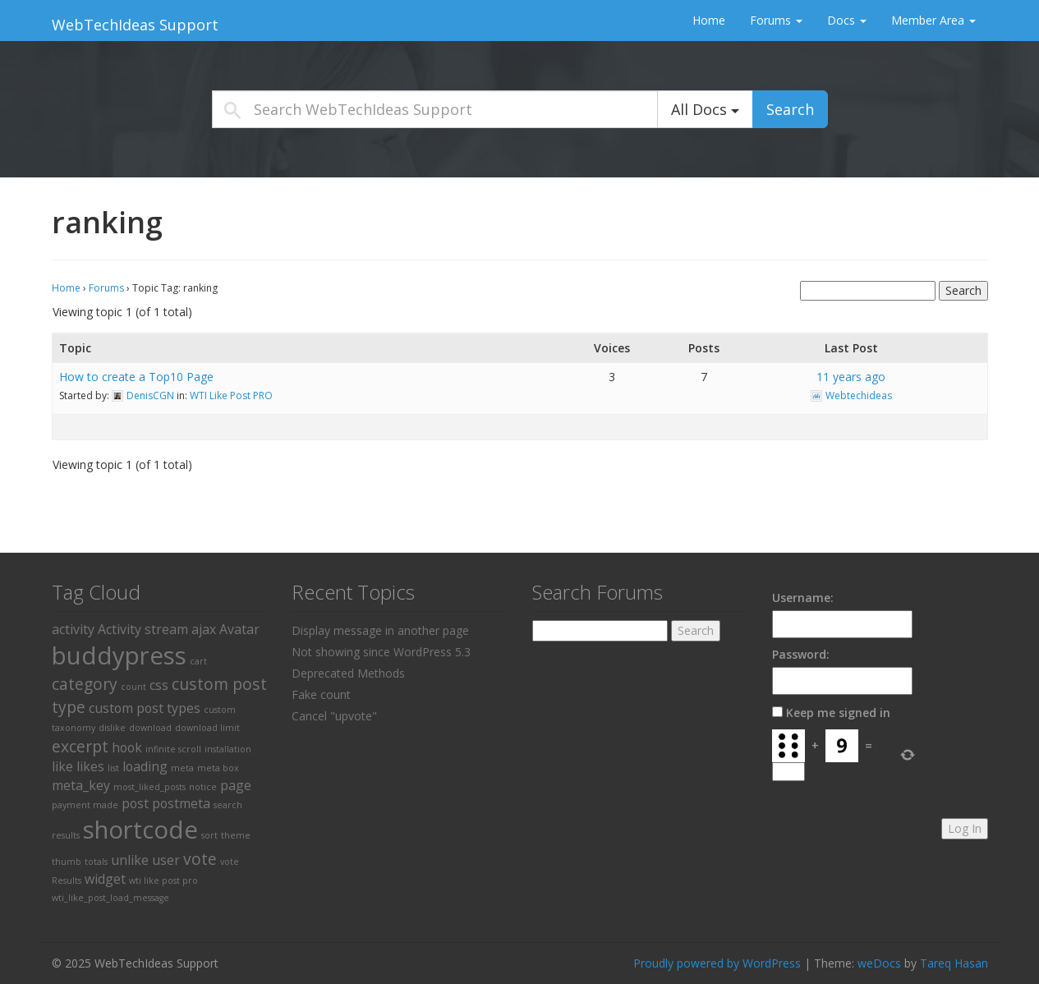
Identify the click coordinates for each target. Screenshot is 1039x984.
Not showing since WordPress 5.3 (381, 652)
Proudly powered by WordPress (717, 963)
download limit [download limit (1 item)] (207, 727)
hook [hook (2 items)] (127, 747)
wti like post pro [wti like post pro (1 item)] (163, 880)
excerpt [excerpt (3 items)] (80, 746)
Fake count (321, 694)
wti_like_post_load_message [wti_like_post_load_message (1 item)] (110, 898)
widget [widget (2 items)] (105, 879)
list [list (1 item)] (113, 768)
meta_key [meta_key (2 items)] (81, 785)
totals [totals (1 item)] (96, 861)
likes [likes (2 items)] (90, 766)
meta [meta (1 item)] (182, 768)
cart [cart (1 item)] (198, 661)
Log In (965, 828)
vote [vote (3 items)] (200, 859)
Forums (776, 20)
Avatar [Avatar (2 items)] (239, 629)
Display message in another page (380, 630)
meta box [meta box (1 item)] (218, 768)
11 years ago (850, 376)
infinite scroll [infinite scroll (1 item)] (173, 749)
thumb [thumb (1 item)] (66, 861)
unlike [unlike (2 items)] (130, 860)
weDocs (879, 963)
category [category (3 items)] (84, 684)
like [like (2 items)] (62, 766)
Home (708, 20)
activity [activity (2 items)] (73, 629)
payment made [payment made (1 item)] (85, 805)
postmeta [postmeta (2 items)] (181, 803)
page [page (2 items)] (235, 785)
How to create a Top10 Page (136, 376)
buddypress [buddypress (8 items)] (119, 655)
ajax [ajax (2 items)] (203, 629)
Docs (847, 20)
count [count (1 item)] (133, 686)
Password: (801, 654)
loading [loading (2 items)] (145, 766)
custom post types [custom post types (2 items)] (144, 708)
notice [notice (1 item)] (203, 787)
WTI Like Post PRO (231, 395)
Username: (803, 597)
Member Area (933, 20)
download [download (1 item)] (150, 727)
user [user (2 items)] (166, 860)
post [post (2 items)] (135, 803)
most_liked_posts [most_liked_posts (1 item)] (149, 787)
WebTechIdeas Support (135, 24)
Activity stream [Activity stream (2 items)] (143, 629)
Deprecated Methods (348, 673)
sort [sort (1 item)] (209, 835)
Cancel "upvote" (334, 716)
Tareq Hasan (954, 963)
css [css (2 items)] (158, 685)
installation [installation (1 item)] (228, 749)
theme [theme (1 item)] (236, 835)
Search (790, 109)
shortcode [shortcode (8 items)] (140, 829)
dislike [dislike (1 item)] (112, 727)
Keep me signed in (838, 712)
